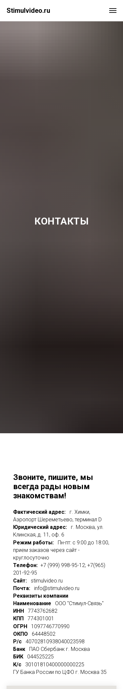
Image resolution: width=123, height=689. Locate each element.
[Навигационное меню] (112, 10)
